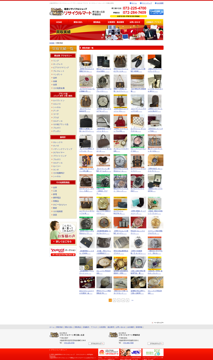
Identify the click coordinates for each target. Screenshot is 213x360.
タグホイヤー (59, 152)
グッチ (56, 111)
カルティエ (58, 121)
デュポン (57, 131)
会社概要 (160, 3)
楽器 (55, 215)
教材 (55, 208)
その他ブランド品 (60, 124)
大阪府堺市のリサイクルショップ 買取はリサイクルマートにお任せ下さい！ (72, 358)
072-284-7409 (128, 343)
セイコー (57, 166)
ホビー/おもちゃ (60, 204)
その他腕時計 (59, 173)
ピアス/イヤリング (61, 67)
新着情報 (139, 327)
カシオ (56, 169)
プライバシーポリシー (59, 350)
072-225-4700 (69, 343)
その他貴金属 (59, 88)
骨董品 (56, 201)
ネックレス (58, 64)
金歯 (55, 81)
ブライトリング (59, 156)
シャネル (57, 107)
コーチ (56, 114)
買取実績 (59, 327)
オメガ (56, 146)
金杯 (55, 78)
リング (56, 61)
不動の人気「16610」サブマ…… (101, 191)
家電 (55, 194)
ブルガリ (57, 128)
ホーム (134, 3)
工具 (55, 191)
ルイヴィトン (59, 100)
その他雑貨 (58, 211)
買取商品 (77, 327)
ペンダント (58, 74)
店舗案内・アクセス (90, 327)
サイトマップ (147, 3)
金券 (55, 187)
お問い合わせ (121, 327)
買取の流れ (69, 327)
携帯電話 (57, 198)
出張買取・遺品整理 (106, 327)
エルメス (57, 104)
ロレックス (58, 142)
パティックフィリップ (62, 149)
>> (132, 300)
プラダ (56, 117)
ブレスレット (59, 71)
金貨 (55, 84)
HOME (51, 43)
